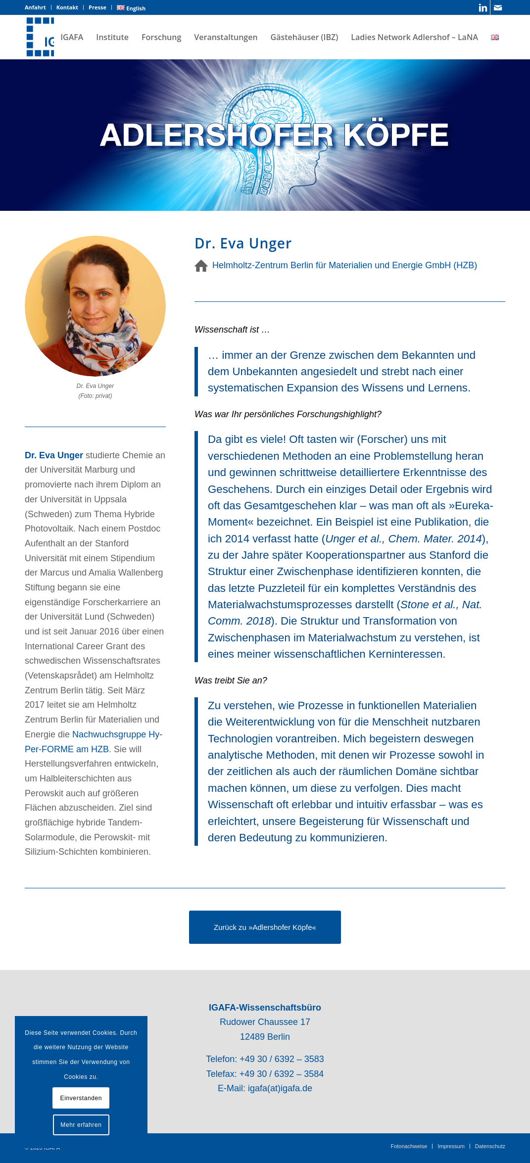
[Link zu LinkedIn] (483, 7)
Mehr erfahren (80, 1124)
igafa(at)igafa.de (280, 1088)
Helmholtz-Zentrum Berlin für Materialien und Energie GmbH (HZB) (344, 265)
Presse (97, 7)
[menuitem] (38, 7)
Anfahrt (35, 7)
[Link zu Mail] (497, 7)
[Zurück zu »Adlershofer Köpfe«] (265, 927)
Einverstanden (81, 1098)
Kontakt (67, 7)
